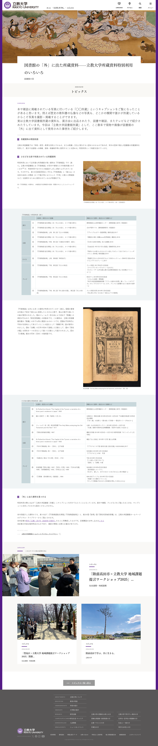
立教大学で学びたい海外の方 (128, 714)
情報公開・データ (72, 735)
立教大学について (68, 697)
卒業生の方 (95, 727)
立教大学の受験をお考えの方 (101, 714)
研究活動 (65, 714)
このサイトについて (135, 735)
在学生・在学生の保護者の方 (127, 718)
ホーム (49, 7)
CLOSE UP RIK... (59, 7)
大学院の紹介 (66, 710)
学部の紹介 (66, 705)
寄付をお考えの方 (124, 727)
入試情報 (65, 723)
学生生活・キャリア (68, 718)
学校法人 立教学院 (97, 735)
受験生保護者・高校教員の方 (100, 718)
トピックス (70, 7)
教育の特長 (66, 701)
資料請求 (61, 735)
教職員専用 (122, 735)
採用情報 (53, 735)
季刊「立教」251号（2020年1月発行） (41, 520)
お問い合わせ (84, 735)
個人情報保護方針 (111, 735)
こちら (101, 520)
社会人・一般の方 (124, 723)
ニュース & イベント (69, 727)
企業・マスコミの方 (97, 723)
